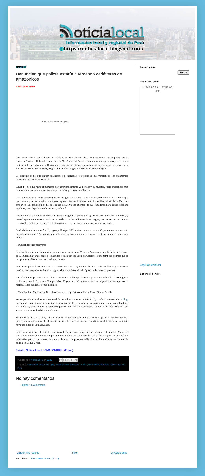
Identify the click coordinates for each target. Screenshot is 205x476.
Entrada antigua (118, 452)
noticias (121, 364)
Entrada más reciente (28, 452)
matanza (104, 364)
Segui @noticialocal (150, 265)
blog (125, 299)
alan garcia (32, 364)
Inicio (75, 452)
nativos (113, 364)
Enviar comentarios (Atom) (45, 458)
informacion (93, 364)
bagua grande (62, 364)
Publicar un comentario (33, 385)
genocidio (74, 364)
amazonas (44, 364)
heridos (83, 364)
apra (52, 364)
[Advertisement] (72, 419)
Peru (19, 368)
